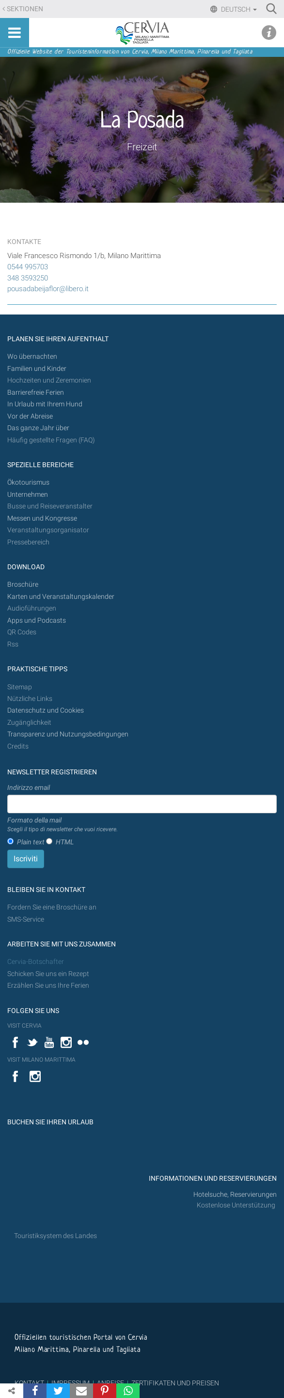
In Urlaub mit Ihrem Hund (44, 404)
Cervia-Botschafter (35, 962)
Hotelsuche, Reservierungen (235, 1194)
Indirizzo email (28, 787)
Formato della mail (62, 825)
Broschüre (22, 584)
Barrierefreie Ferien (36, 392)
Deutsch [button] (238, 9)
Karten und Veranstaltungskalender (60, 597)
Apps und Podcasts (36, 620)
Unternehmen (27, 494)
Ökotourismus (28, 482)
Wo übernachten (32, 356)
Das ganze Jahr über (38, 428)
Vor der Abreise (30, 416)
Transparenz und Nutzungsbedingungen (67, 734)
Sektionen (25, 9)
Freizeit (142, 147)
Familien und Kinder (36, 369)
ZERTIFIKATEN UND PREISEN (175, 1383)
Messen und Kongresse (42, 518)
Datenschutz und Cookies (46, 710)
